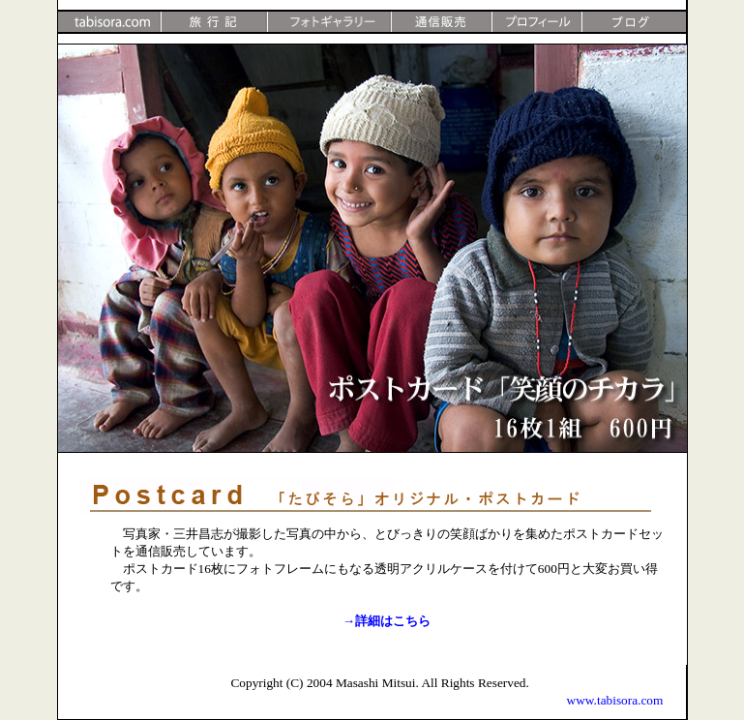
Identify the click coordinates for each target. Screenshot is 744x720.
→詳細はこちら (386, 621)
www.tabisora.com (615, 700)
